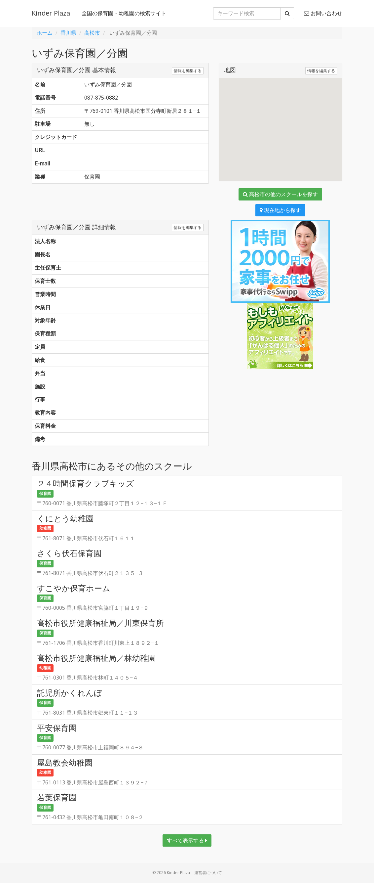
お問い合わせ (323, 13)
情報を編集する (188, 70)
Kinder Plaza (51, 13)
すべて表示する (187, 840)
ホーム (45, 32)
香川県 (68, 32)
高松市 (92, 32)
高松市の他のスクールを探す (280, 194)
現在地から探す (280, 210)
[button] (280, 123)
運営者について (208, 872)
